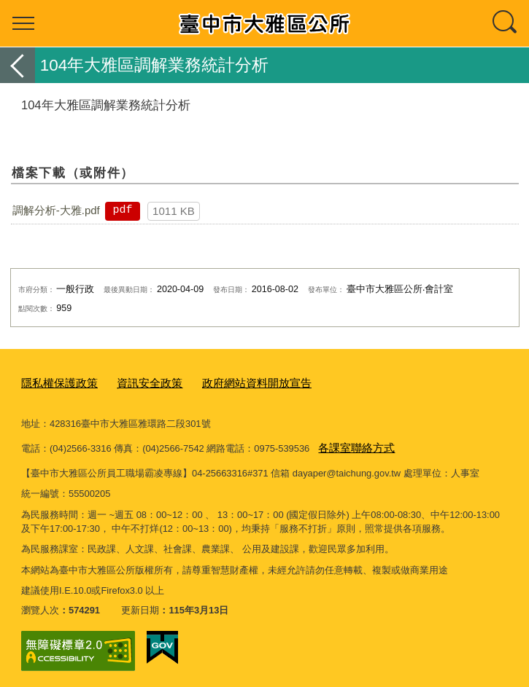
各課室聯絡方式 (351, 443)
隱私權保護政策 (54, 382)
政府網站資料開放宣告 (230, 382)
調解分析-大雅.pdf (56, 210)
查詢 (505, 23)
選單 (23, 23)
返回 (17, 65)
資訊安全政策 (135, 382)
